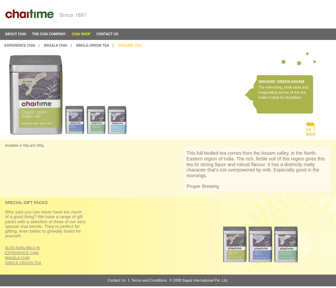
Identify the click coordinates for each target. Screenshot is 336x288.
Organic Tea (129, 45)
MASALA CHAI (17, 258)
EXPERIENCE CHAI (22, 253)
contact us (107, 34)
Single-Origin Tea (92, 45)
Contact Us (117, 280)
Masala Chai (55, 45)
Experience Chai (19, 45)
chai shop (81, 34)
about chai (15, 34)
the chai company (49, 34)
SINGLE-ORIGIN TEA (23, 263)
